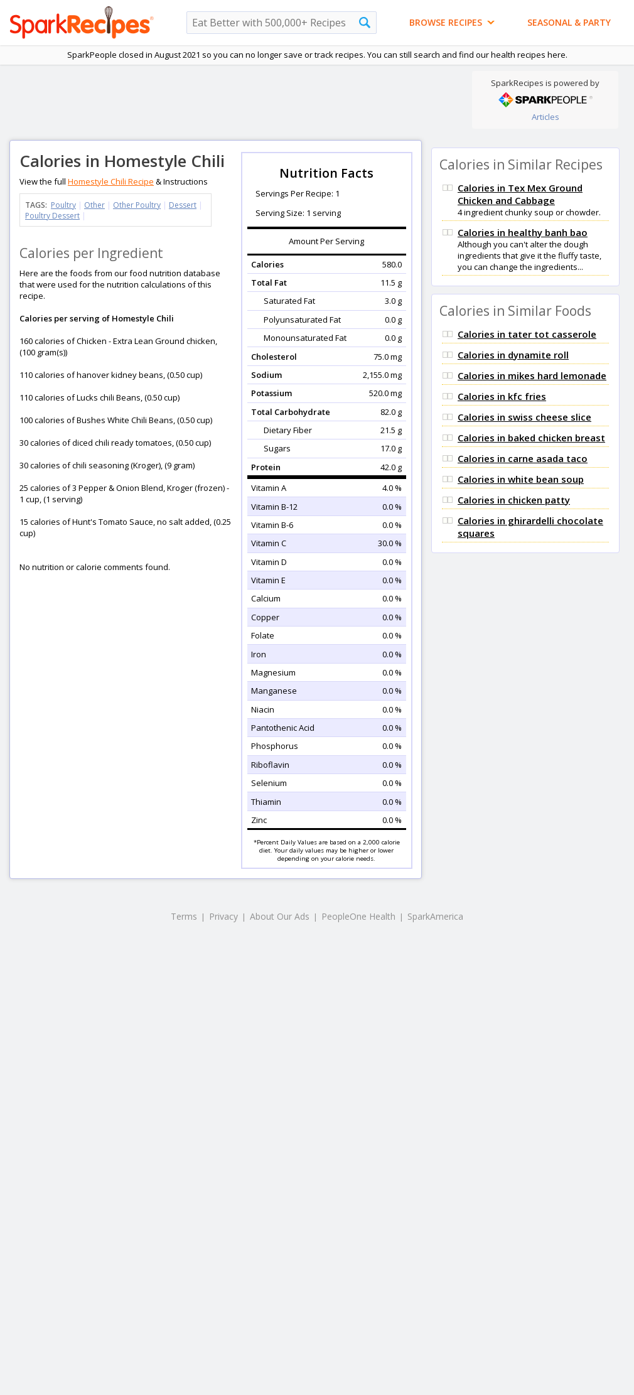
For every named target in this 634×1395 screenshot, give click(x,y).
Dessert (182, 205)
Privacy (223, 916)
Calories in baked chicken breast (531, 437)
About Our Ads (279, 916)
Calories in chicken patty (514, 499)
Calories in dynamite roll (513, 354)
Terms (184, 916)
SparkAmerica (435, 916)
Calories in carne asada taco (523, 458)
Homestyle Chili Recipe (111, 181)
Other (94, 205)
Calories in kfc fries (502, 396)
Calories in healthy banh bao (523, 232)
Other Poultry (137, 205)
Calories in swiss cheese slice (524, 417)
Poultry (63, 205)
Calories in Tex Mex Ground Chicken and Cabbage (520, 194)
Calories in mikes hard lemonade (532, 375)
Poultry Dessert (52, 215)
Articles (545, 116)
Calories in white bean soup (521, 479)
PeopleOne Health (358, 916)
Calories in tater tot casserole (527, 334)
